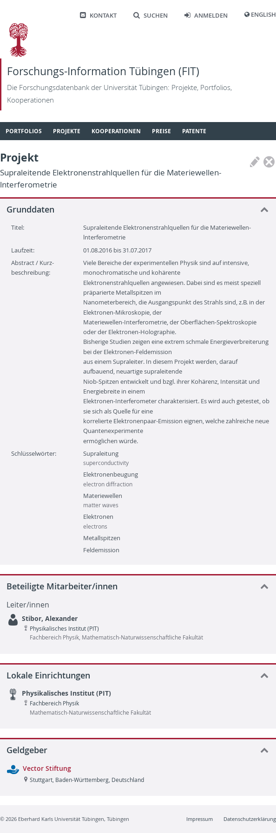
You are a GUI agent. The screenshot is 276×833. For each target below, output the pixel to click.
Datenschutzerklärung (249, 818)
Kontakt (98, 15)
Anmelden (206, 15)
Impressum (199, 818)
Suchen (150, 15)
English (263, 15)
